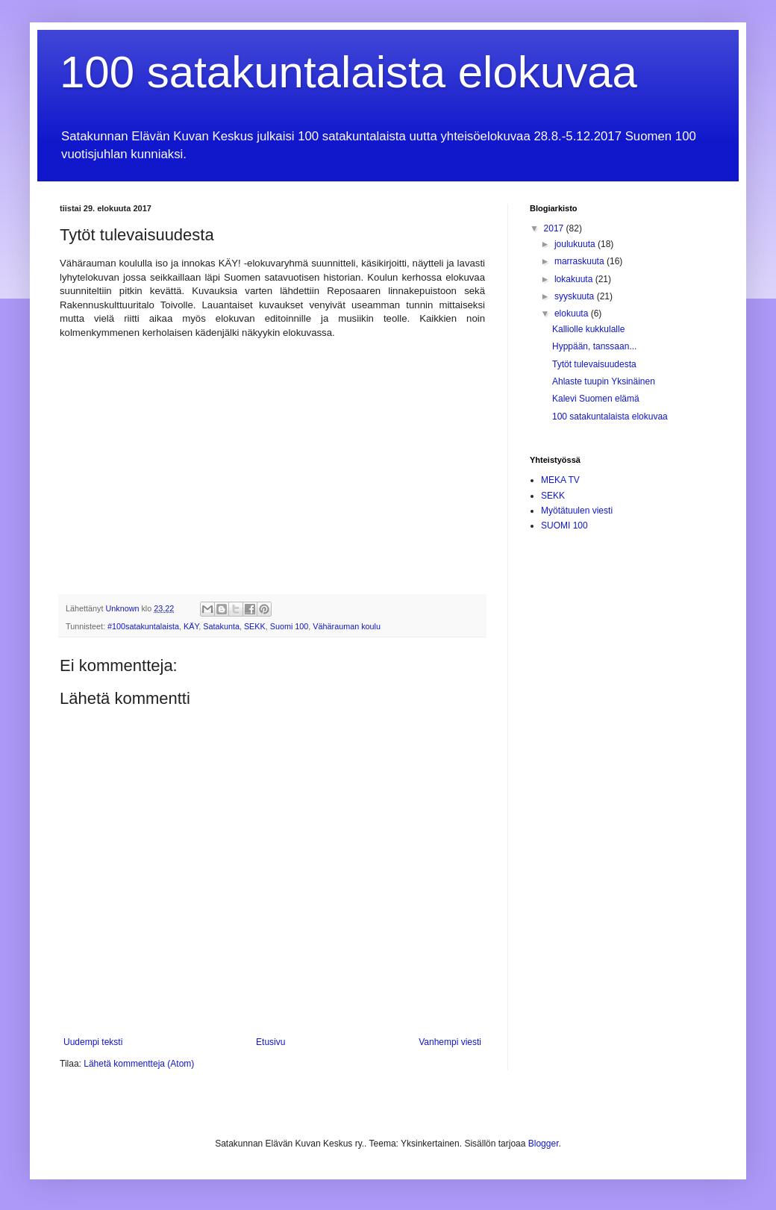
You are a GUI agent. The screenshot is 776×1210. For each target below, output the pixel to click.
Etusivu (270, 1042)
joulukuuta (576, 244)
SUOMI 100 (564, 525)
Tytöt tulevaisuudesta (594, 364)
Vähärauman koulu (347, 626)
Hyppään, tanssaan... (594, 346)
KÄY (191, 626)
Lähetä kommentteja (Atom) (139, 1063)
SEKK (255, 626)
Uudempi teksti (92, 1042)
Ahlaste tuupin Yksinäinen (603, 381)
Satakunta (221, 626)
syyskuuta (575, 296)
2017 (555, 228)
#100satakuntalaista (143, 626)
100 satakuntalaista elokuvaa (348, 72)
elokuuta (572, 313)
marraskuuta (580, 261)
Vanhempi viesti (450, 1042)
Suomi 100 (289, 626)
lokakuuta (574, 279)
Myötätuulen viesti (577, 510)
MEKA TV (560, 480)
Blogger (543, 1143)
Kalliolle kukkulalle (588, 329)
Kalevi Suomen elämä (595, 398)
